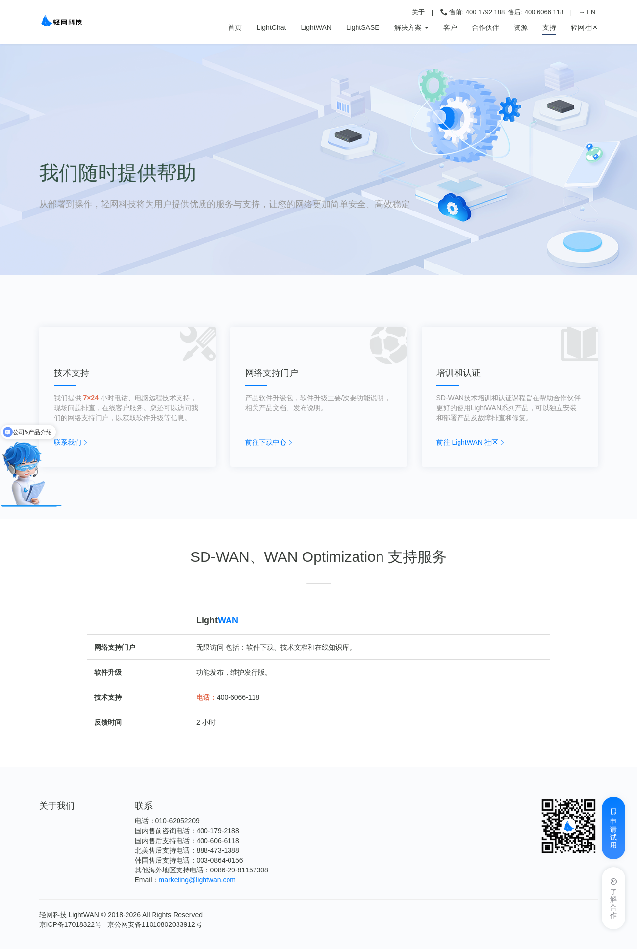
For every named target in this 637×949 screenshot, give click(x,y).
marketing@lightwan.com (197, 880)
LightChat (271, 27)
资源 (521, 27)
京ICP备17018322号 (70, 924)
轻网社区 (584, 27)
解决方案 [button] (411, 27)
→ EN (587, 12)
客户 (450, 27)
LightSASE (363, 27)
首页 (235, 26)
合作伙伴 (485, 27)
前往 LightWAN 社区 (467, 442)
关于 (418, 12)
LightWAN (316, 27)
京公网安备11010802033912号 (154, 924)
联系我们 (67, 442)
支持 (549, 27)
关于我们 (57, 806)
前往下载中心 (265, 442)
